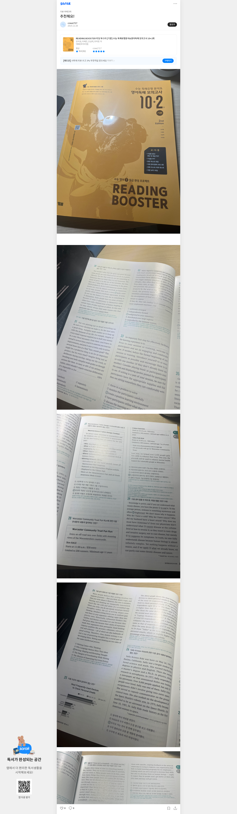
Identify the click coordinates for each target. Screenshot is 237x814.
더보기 (175, 3)
